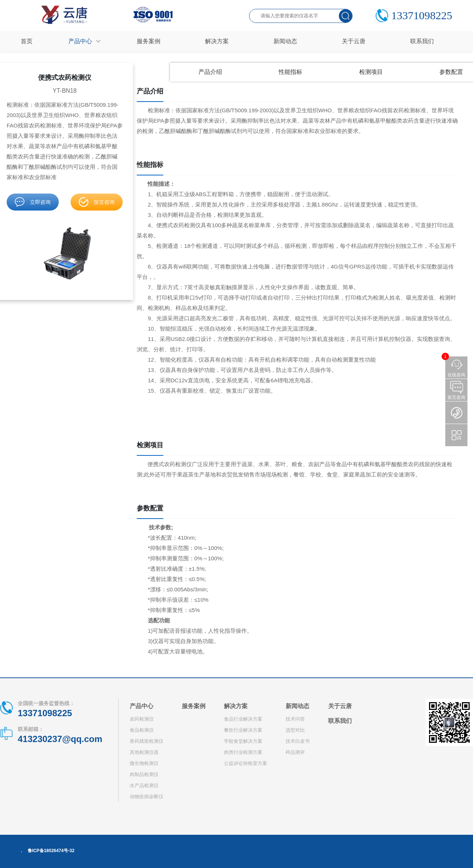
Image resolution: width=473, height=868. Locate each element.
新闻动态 (297, 706)
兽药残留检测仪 (146, 741)
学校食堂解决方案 (243, 741)
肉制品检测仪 (144, 774)
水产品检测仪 (144, 785)
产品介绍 (210, 72)
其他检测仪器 (144, 752)
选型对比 (295, 730)
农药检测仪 (142, 719)
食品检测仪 (142, 730)
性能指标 (290, 72)
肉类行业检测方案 (243, 752)
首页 (27, 41)
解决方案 (236, 706)
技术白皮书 (298, 741)
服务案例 (193, 706)
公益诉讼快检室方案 (245, 763)
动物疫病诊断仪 (146, 796)
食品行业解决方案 (243, 719)
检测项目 (371, 72)
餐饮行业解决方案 (243, 730)
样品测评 (295, 752)
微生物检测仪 (144, 763)
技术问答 (295, 719)
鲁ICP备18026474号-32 (51, 850)
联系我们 (340, 721)
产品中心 (141, 706)
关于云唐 (340, 706)
